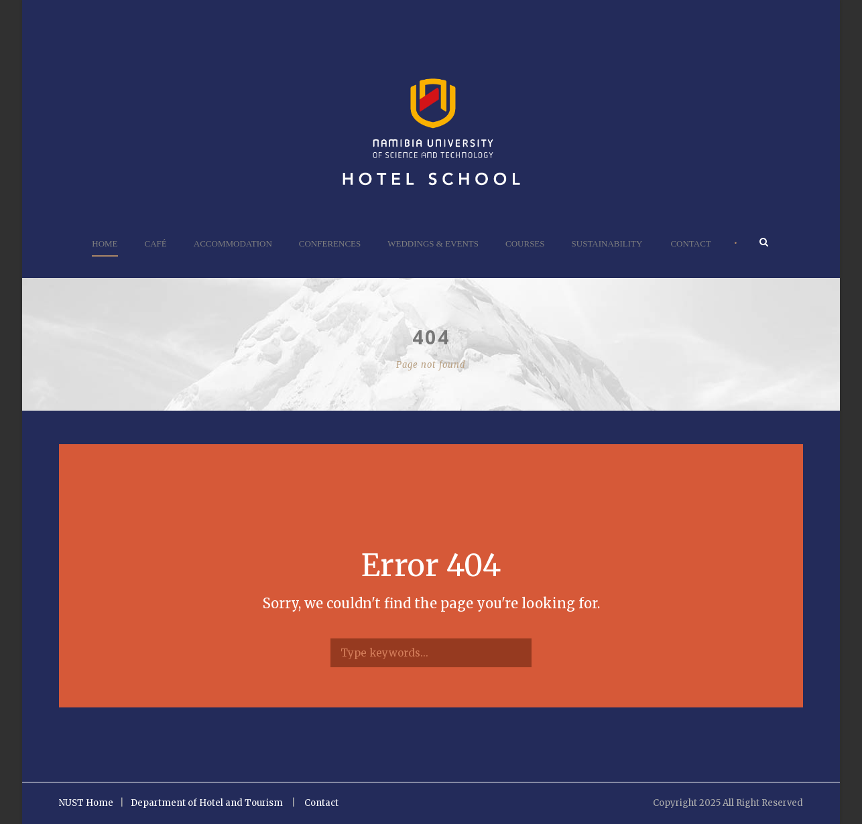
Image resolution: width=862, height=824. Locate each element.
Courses (525, 243)
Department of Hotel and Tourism (207, 803)
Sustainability (607, 243)
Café (156, 243)
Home (104, 243)
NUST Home (86, 803)
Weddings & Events (433, 243)
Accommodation (233, 243)
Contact (690, 243)
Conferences (330, 243)
